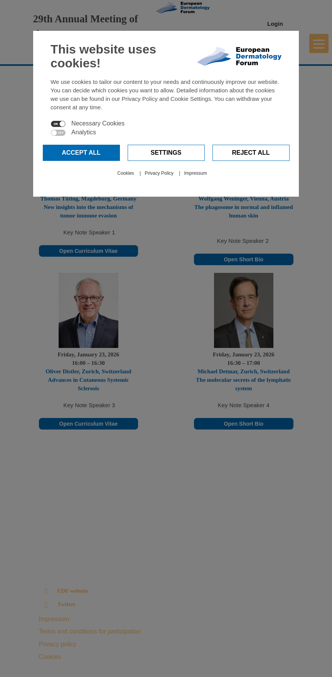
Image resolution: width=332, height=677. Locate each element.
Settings (165, 152)
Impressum (195, 173)
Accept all (81, 152)
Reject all (251, 152)
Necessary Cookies (98, 123)
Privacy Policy (159, 173)
